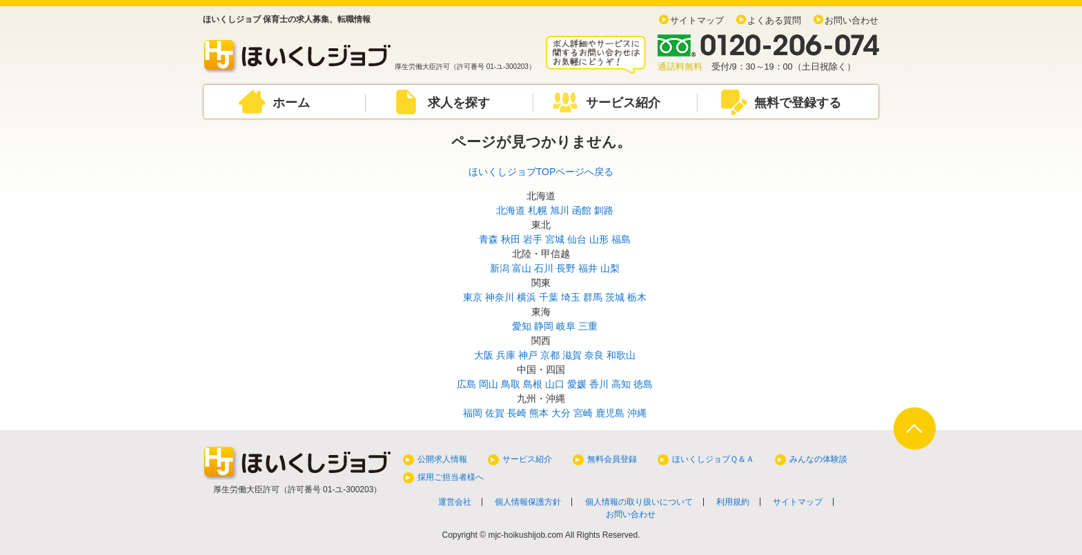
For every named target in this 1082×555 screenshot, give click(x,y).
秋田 (510, 239)
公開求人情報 (442, 459)
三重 (588, 326)
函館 (581, 210)
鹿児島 (610, 412)
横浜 (526, 297)
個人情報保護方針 (528, 502)
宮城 (554, 239)
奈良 (594, 355)
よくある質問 (774, 21)
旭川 (559, 210)
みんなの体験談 (818, 459)
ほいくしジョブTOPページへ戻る (541, 171)
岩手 (532, 239)
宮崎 (583, 412)
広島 (466, 384)
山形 (599, 239)
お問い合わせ (851, 21)
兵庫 (505, 355)
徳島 (643, 384)
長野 (566, 268)
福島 (621, 239)
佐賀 (494, 412)
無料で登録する (797, 103)
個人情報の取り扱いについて (639, 502)
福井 (588, 268)
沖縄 (637, 412)
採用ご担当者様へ (450, 477)
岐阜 (566, 326)
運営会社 (454, 502)
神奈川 (499, 297)
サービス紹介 (623, 103)
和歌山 (621, 355)
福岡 (472, 412)
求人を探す (459, 103)
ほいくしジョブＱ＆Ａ (713, 459)
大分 (561, 412)
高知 (621, 384)
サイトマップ (697, 21)
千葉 (548, 297)
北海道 (510, 210)
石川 (543, 268)
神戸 (528, 355)
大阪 (483, 355)
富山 (521, 268)
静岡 (543, 326)
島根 (532, 384)
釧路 (603, 210)
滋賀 (572, 355)
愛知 (521, 326)
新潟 (499, 268)
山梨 (610, 268)
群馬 (592, 297)
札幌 (537, 210)
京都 (550, 355)
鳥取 (510, 384)
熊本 (539, 412)
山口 (554, 384)
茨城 (614, 297)
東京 (472, 297)
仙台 (577, 239)
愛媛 (577, 384)
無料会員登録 (612, 459)
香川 (599, 384)
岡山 (488, 384)
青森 (488, 239)
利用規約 (732, 502)
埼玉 (570, 297)
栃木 (637, 297)
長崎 (517, 412)
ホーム (291, 103)
